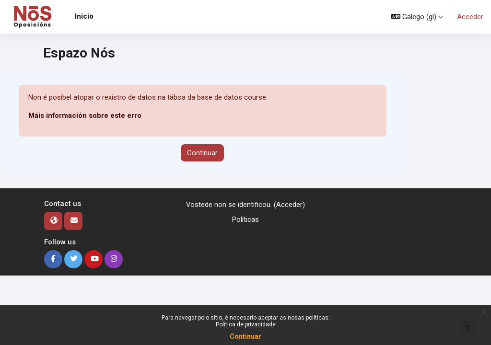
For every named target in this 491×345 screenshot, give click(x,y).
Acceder (470, 16)
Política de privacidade (246, 324)
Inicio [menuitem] (84, 16)
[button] (417, 17)
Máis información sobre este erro (84, 116)
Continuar (245, 336)
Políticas (245, 219)
